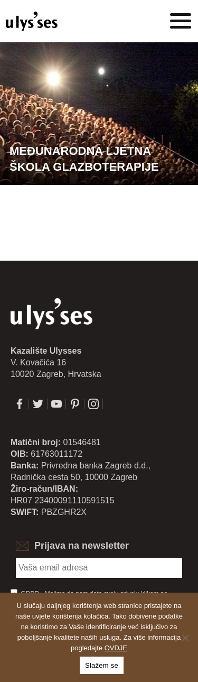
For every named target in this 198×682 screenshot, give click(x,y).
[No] (185, 637)
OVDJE (116, 648)
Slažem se (101, 665)
